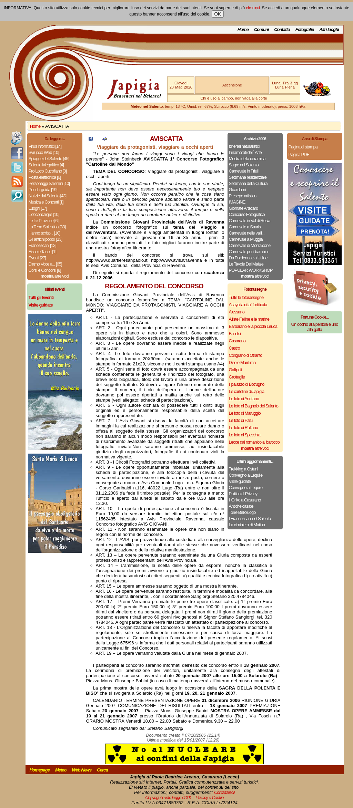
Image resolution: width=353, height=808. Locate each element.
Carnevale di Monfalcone (250, 245)
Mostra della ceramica (247, 158)
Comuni (261, 29)
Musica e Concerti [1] (46, 202)
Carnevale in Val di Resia (249, 220)
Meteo (61, 770)
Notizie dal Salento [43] (48, 195)
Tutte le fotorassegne (246, 297)
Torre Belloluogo (242, 512)
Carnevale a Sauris (245, 226)
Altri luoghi (329, 29)
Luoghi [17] (38, 208)
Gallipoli (235, 369)
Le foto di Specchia (245, 434)
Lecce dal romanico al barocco (254, 442)
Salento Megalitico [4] (46, 164)
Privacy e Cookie (209, 797)
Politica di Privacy (243, 493)
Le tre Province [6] (44, 220)
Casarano (237, 340)
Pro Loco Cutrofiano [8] (48, 171)
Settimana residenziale (248, 177)
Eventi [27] (37, 257)
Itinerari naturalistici (244, 146)
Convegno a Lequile (246, 475)
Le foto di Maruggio (245, 413)
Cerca (102, 770)
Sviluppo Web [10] (44, 152)
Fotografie (304, 29)
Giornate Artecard (243, 208)
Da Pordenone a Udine (248, 257)
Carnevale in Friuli (244, 171)
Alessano (236, 311)
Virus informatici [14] (45, 146)
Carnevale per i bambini (248, 251)
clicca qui (253, 8)
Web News (82, 770)
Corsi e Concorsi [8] (45, 270)
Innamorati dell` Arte (245, 152)
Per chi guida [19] (43, 189)
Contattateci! (224, 792)
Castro (234, 348)
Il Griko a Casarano (245, 500)
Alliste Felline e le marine (249, 319)
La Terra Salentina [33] (47, 226)
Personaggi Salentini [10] (49, 183)
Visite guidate (240, 481)
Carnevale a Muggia (246, 239)
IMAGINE (237, 202)
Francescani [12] (42, 245)
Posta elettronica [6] (45, 177)
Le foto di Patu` (241, 420)
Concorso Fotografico (247, 214)
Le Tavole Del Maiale (246, 264)
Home (243, 29)
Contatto (282, 29)
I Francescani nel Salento (250, 518)
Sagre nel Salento (244, 164)
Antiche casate (241, 506)
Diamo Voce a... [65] (45, 264)
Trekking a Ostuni (243, 469)
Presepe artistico (242, 195)
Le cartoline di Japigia (246, 391)
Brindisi (235, 333)
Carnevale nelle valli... (246, 233)
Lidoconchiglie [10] (44, 214)
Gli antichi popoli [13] (45, 239)
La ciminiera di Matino (247, 524)
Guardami (237, 189)
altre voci (55, 276)
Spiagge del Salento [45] (49, 158)
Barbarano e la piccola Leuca (253, 326)
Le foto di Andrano (244, 398)
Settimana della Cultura (248, 183)
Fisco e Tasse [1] (42, 251)
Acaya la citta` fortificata (248, 304)
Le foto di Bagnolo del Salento (253, 405)
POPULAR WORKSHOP (251, 270)
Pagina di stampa (303, 146)
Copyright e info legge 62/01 (168, 797)
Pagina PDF (299, 154)
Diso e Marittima (242, 362)
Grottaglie (237, 377)
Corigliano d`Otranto (245, 355)
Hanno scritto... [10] (44, 233)
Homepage (40, 770)
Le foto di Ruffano (243, 427)
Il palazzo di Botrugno (246, 384)
